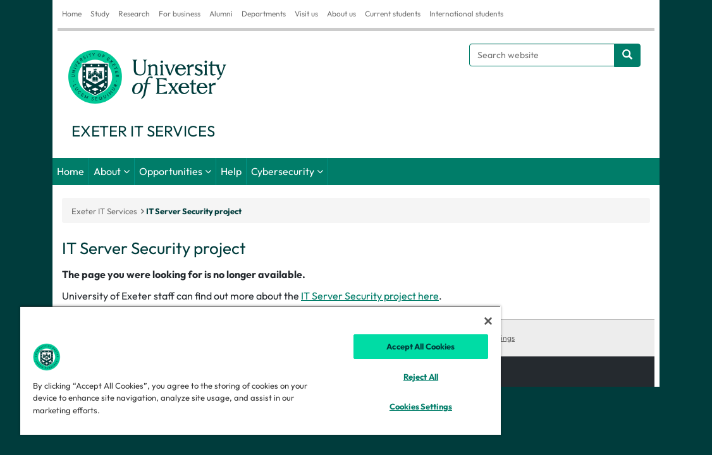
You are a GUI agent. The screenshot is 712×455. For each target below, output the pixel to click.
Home (72, 13)
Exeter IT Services (104, 211)
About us (341, 13)
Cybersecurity (282, 171)
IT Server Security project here (370, 295)
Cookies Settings (487, 338)
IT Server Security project (194, 211)
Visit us (306, 13)
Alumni (221, 13)
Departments (264, 13)
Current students (392, 13)
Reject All (363, 377)
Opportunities (170, 171)
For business (179, 13)
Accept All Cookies (363, 346)
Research (134, 13)
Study (99, 13)
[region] (226, 370)
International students (466, 13)
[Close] (420, 321)
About (107, 171)
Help (231, 171)
